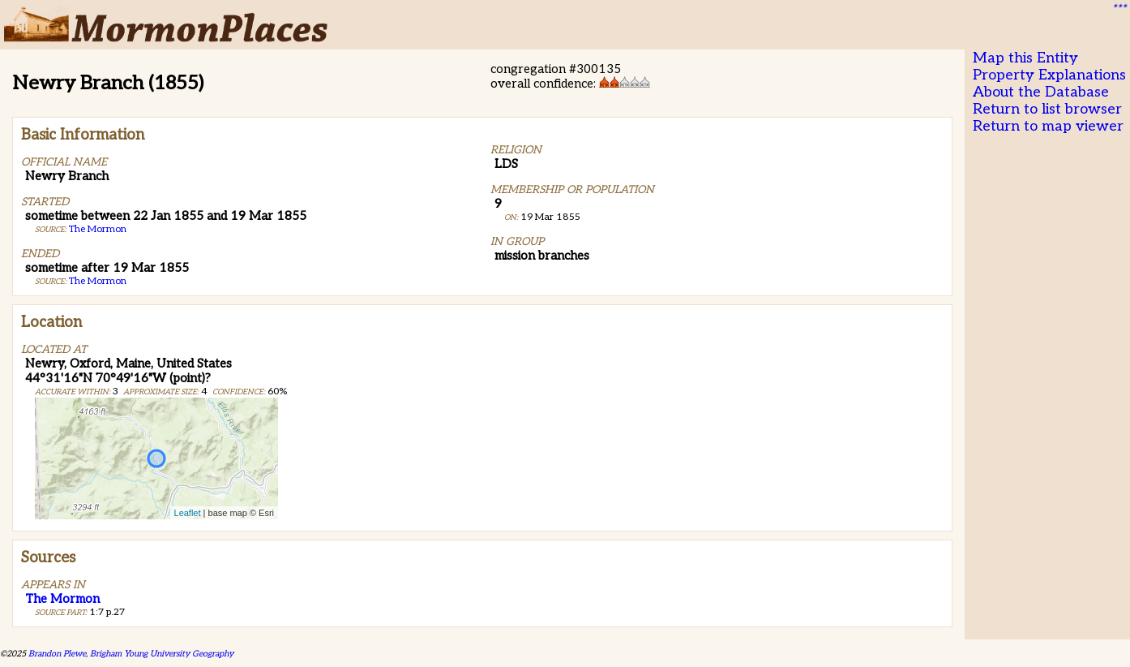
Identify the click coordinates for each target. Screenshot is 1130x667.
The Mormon (97, 229)
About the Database (1041, 92)
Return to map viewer (1048, 126)
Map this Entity (1025, 58)
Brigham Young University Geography (161, 653)
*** (1118, 9)
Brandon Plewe (57, 653)
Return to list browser (1047, 109)
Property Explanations (1049, 75)
